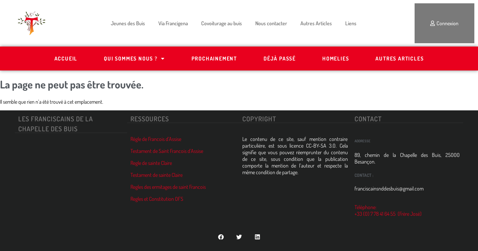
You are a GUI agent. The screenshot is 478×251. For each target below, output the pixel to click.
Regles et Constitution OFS (156, 198)
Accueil (66, 58)
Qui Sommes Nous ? (134, 58)
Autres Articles (316, 23)
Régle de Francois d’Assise (155, 139)
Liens (351, 23)
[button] (220, 236)
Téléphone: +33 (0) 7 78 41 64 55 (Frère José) (388, 210)
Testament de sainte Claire (156, 175)
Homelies (335, 58)
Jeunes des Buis (128, 23)
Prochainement (214, 58)
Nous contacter (271, 23)
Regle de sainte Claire (151, 163)
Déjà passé (280, 58)
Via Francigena (173, 23)
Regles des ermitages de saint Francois (168, 187)
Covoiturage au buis (221, 23)
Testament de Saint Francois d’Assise (166, 151)
